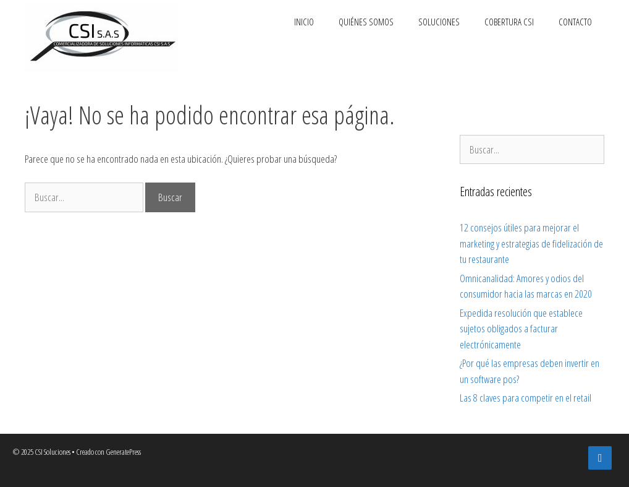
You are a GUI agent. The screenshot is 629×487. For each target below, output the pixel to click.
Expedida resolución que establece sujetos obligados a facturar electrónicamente (521, 328)
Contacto (575, 21)
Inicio (304, 21)
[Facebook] (600, 458)
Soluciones (439, 21)
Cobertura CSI (509, 21)
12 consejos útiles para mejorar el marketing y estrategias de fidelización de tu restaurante (531, 243)
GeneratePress (123, 451)
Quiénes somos (366, 21)
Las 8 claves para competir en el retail (525, 397)
